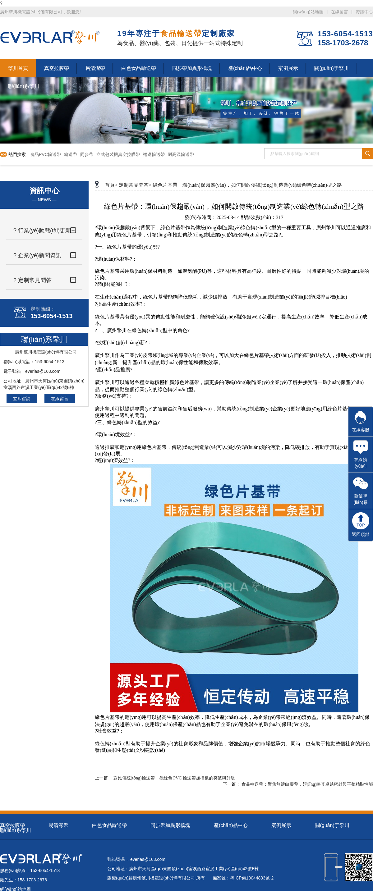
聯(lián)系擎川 (15, 830)
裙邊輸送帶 (154, 154)
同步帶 (86, 154)
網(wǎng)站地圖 (308, 11)
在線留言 (339, 11)
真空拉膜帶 (12, 825)
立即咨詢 (21, 398)
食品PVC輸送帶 (45, 154)
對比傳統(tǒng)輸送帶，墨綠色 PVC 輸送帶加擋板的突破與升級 (174, 778)
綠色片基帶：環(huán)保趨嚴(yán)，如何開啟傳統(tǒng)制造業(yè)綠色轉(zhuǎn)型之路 (247, 185)
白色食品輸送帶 (109, 825)
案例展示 (281, 825)
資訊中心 (364, 11)
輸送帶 (70, 154)
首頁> (111, 185)
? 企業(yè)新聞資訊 (37, 255)
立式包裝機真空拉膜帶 (118, 154)
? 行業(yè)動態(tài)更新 (42, 230)
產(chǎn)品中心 (231, 825)
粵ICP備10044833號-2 (252, 877)
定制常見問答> (135, 185)
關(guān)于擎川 (332, 825)
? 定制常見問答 (32, 280)
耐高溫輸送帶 (181, 154)
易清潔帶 (58, 825)
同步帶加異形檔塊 (170, 825)
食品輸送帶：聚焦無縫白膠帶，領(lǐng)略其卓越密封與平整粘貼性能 (307, 784)
